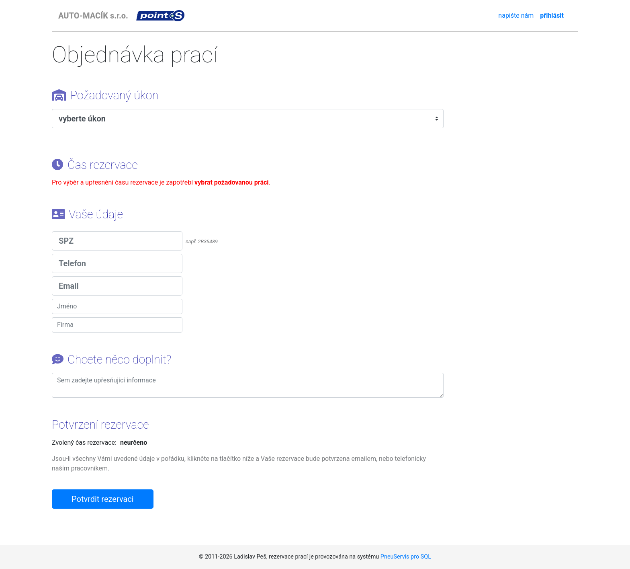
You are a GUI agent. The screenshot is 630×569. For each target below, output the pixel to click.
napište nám (516, 15)
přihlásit (552, 15)
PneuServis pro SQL (405, 556)
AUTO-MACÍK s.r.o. (93, 16)
